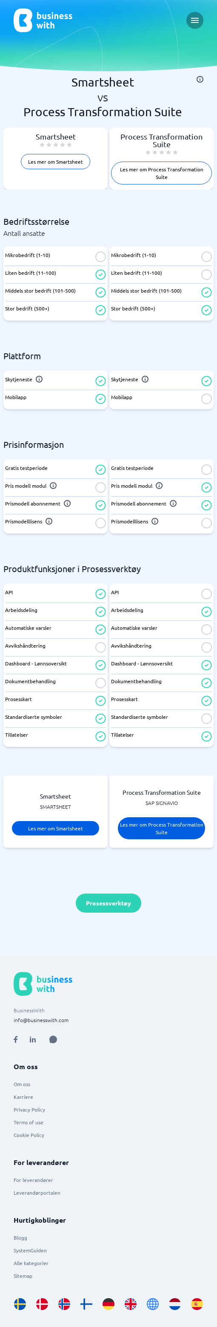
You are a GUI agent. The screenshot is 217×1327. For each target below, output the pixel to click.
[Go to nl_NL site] (175, 1304)
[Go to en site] (153, 1304)
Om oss (22, 1084)
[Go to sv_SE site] (20, 1304)
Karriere (23, 1096)
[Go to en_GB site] (131, 1304)
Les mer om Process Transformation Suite (161, 173)
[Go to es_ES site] (197, 1304)
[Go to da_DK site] (42, 1304)
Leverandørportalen (37, 1192)
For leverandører (33, 1179)
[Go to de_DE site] (108, 1304)
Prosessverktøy (108, 903)
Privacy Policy (29, 1109)
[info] (200, 79)
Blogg (20, 1237)
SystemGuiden (30, 1250)
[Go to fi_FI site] (86, 1304)
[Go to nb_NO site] (64, 1304)
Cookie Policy (29, 1134)
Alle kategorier (31, 1263)
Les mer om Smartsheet (55, 161)
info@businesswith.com (41, 1020)
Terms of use (28, 1122)
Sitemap (23, 1275)
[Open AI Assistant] (53, 1039)
